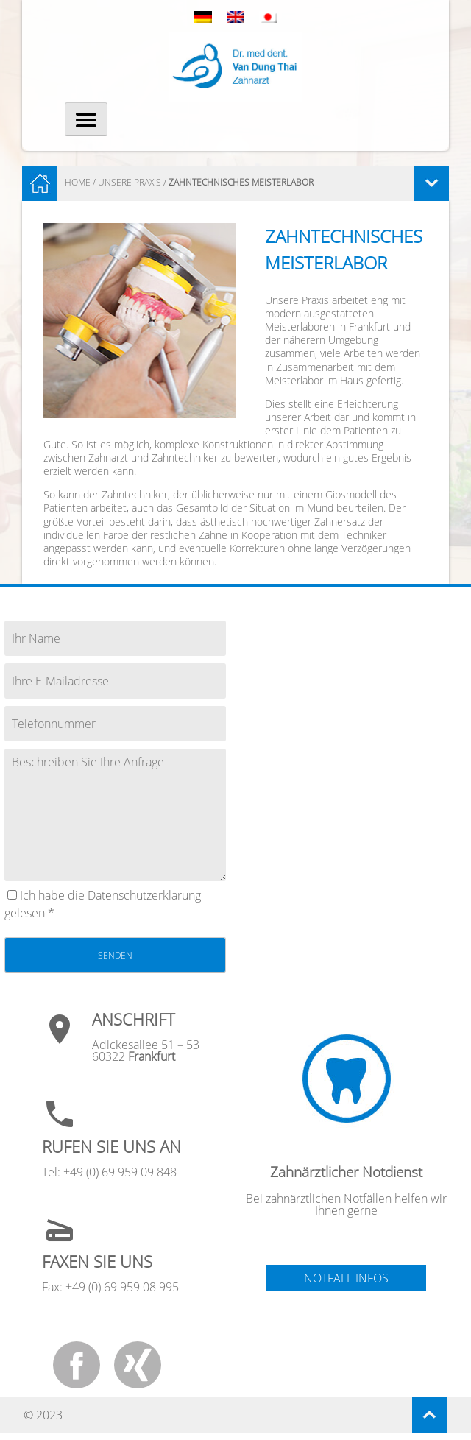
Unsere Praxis (129, 182)
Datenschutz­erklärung (144, 895)
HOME (78, 182)
